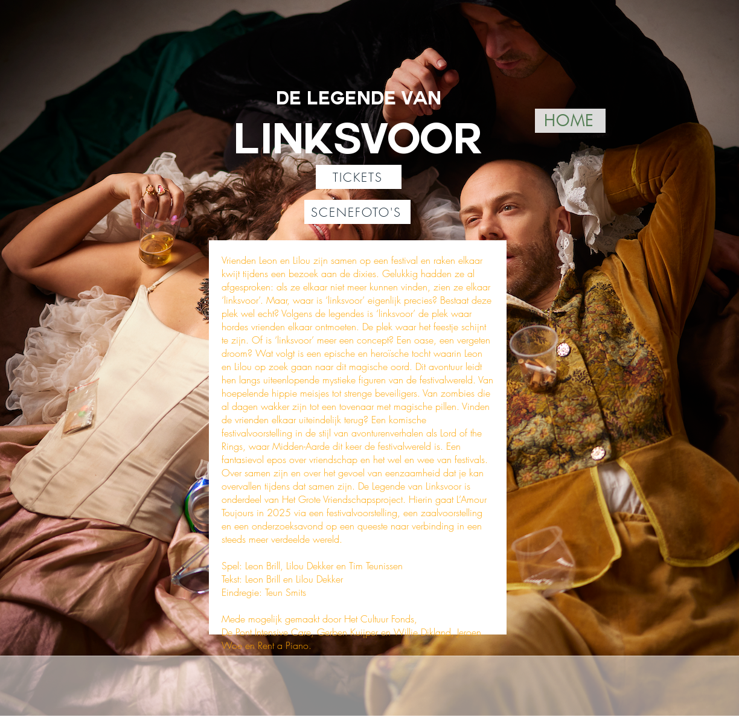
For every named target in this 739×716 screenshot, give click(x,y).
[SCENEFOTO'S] (357, 212)
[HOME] (570, 121)
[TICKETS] (358, 177)
